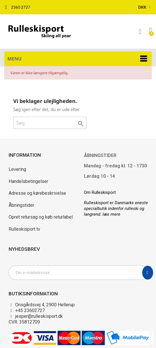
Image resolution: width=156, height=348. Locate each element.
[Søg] (49, 123)
